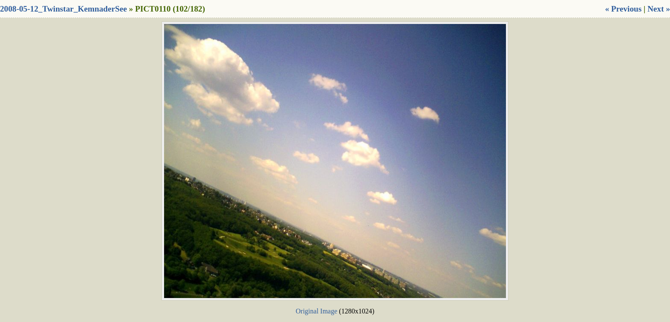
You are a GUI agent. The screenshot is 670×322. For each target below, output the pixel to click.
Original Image (316, 311)
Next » (658, 8)
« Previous (623, 8)
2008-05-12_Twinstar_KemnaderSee (63, 8)
